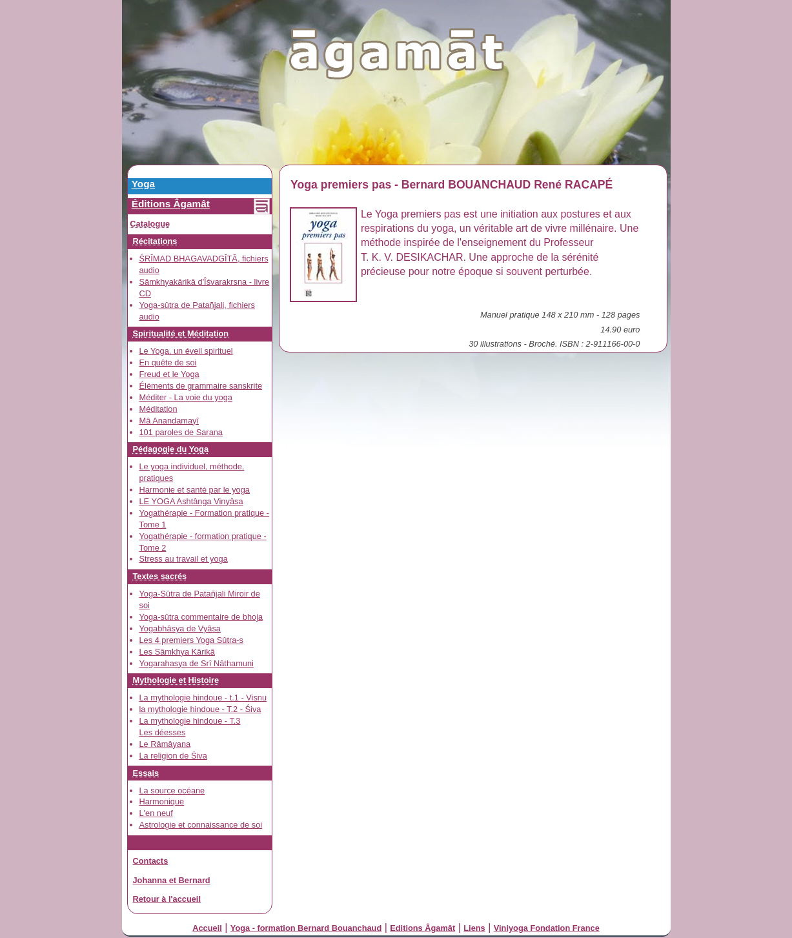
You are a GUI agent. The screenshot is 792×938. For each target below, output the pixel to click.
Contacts (150, 861)
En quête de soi (168, 362)
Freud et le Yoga (169, 374)
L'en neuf (156, 813)
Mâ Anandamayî (169, 420)
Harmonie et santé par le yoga (194, 489)
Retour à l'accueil (167, 899)
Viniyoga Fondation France (547, 928)
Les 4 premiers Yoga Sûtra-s (191, 640)
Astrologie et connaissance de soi (201, 825)
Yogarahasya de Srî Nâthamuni (196, 663)
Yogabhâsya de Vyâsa (180, 628)
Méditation (158, 409)
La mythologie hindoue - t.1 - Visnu (203, 697)
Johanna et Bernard (171, 880)
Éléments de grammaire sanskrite (201, 386)
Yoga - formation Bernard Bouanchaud (305, 928)
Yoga (143, 183)
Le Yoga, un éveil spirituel (186, 351)
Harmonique (162, 801)
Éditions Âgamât (171, 203)
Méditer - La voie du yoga (185, 397)
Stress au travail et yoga (183, 559)
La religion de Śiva (173, 755)
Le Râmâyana (165, 744)
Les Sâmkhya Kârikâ (177, 652)
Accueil (207, 928)
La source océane (172, 790)
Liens (474, 928)
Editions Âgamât (422, 928)
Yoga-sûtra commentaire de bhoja (201, 617)
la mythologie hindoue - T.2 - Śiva (200, 709)
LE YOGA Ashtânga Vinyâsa (191, 501)
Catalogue (150, 224)
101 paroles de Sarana (181, 432)
